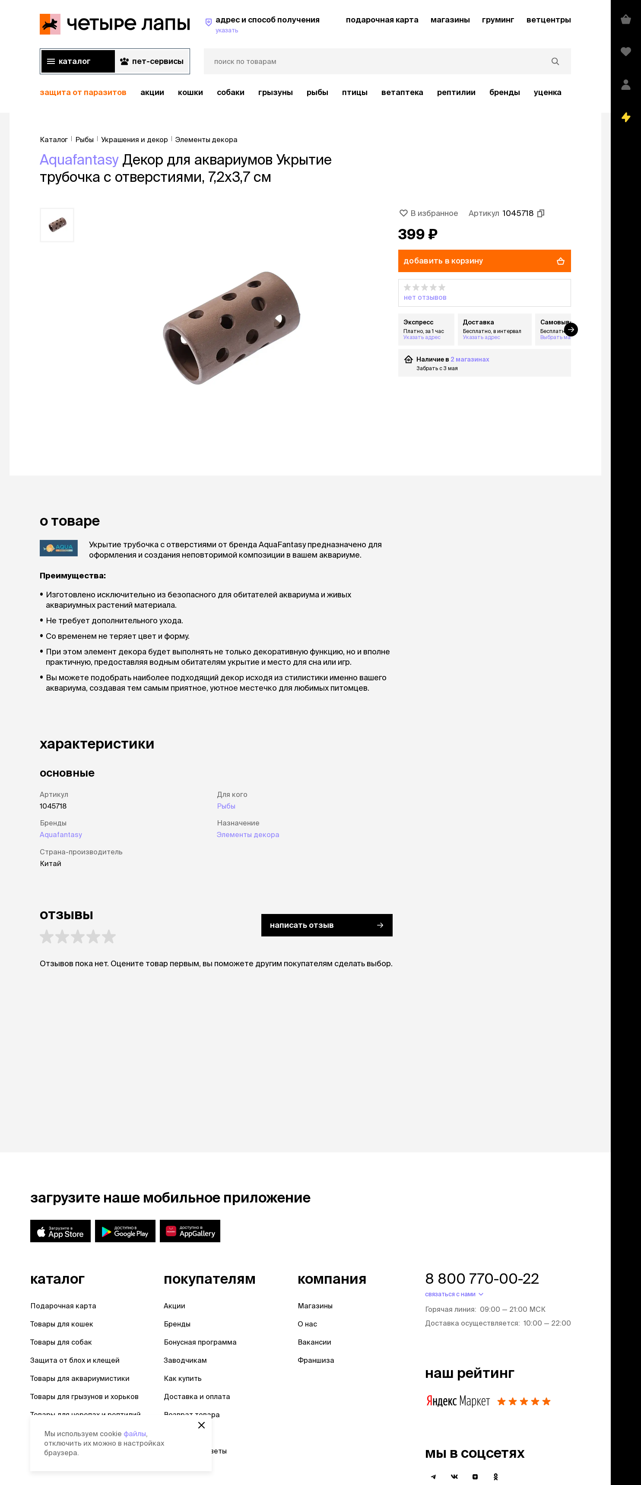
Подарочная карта (63, 1306)
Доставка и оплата (197, 1396)
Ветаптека (402, 92)
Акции (174, 1306)
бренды (504, 92)
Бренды (177, 1324)
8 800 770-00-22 (482, 1278)
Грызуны (275, 92)
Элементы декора (248, 834)
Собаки (230, 92)
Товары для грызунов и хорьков (84, 1396)
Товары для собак (61, 1342)
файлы (135, 1433)
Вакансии (314, 1342)
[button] (484, 293)
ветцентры (549, 19)
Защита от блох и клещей (75, 1360)
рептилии (456, 92)
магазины (450, 19)
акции (152, 92)
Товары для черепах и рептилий (85, 1414)
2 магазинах (470, 359)
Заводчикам (185, 1360)
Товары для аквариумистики (80, 1378)
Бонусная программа (200, 1342)
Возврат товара (192, 1414)
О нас (307, 1324)
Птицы (355, 92)
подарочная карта (382, 19)
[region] (305, 92)
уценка (548, 92)
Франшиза (316, 1360)
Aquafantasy (79, 159)
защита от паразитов (83, 92)
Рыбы (317, 92)
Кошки (190, 92)
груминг (498, 19)
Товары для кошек (61, 1324)
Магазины (315, 1306)
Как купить (183, 1378)
